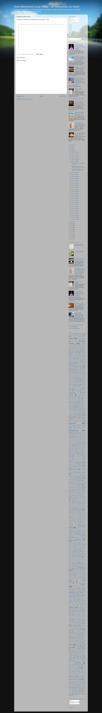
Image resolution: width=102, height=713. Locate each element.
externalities (78, 434)
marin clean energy (77, 513)
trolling (83, 680)
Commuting (81, 391)
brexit (81, 365)
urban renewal (77, 684)
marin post (71, 521)
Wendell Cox (76, 690)
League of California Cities (76, 499)
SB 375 (76, 625)
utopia (77, 686)
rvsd (83, 618)
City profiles (83, 381)
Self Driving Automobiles (80, 634)
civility (84, 383)
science (74, 632)
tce (83, 669)
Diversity (70, 416)
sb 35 (72, 625)
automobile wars (72, 355)
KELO (72, 491)
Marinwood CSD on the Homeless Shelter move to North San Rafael (80, 68)
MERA (76, 548)
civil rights (79, 383)
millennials (81, 554)
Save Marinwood (74, 326)
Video (70, 687)
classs (70, 385)
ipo (82, 479)
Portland (70, 589)
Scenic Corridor (80, 630)
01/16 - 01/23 (74, 217)
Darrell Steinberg (78, 403)
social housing (77, 647)
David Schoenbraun (80, 406)
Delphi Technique (80, 407)
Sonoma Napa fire (82, 650)
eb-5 (71, 421)
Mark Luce (77, 543)
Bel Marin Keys (81, 357)
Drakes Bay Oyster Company (76, 420)
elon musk (82, 426)
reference (81, 606)
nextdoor (75, 563)
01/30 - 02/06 (74, 213)
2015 (71, 233)
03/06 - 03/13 (74, 206)
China (78, 380)
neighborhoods (79, 562)
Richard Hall (82, 611)
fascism (83, 437)
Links (70, 30)
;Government (71, 333)
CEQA (80, 379)
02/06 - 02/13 (74, 212)
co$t (78, 387)
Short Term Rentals (78, 638)
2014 (71, 235)
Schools (70, 632)
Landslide (70, 497)
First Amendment (80, 439)
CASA (74, 377)
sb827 (81, 629)
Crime (79, 398)
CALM (71, 373)
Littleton (81, 503)
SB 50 (81, 625)
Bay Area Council (72, 357)
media (82, 547)
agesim (75, 346)
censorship (74, 379)
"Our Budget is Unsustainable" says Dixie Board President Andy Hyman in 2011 (79, 314)
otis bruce (77, 570)
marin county (82, 516)
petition (76, 576)
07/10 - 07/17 (74, 182)
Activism (83, 339)
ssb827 (81, 652)
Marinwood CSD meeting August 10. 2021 (80, 259)
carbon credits (76, 376)
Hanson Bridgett (71, 459)
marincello (81, 522)
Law (84, 498)
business (81, 369)
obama (75, 567)
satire (84, 623)
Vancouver (82, 686)
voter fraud (79, 687)
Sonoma (76, 650)
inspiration (79, 478)
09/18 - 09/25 (74, 172)
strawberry (71, 658)
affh (73, 341)
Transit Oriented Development (79, 677)
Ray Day (71, 603)
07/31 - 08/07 (74, 180)
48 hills (70, 335)
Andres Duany (78, 350)
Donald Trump (82, 418)
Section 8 (83, 633)
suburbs (70, 661)
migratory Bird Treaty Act (75, 552)
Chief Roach (74, 380)
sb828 (70, 630)
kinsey (75, 493)
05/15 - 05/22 (74, 191)
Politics (83, 585)
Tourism (83, 675)
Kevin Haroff (78, 491)
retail (77, 610)
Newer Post (20, 96)
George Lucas (73, 451)
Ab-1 (76, 336)
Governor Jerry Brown (77, 456)
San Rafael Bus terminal (75, 622)
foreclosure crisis (76, 440)
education (71, 426)
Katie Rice (83, 490)
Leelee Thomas (81, 501)
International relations (72, 479)
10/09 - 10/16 (74, 159)
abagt (84, 338)
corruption (79, 395)
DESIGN (83, 410)
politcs (77, 583)
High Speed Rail (72, 463)
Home (41, 96)
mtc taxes (80, 558)
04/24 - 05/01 (74, 197)
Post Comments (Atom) (27, 99)
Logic (81, 505)
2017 (71, 229)
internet (79, 479)
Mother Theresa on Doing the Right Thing (79, 245)
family (75, 437)
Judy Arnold (80, 487)
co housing (73, 387)
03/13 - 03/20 (74, 204)
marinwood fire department (75, 530)
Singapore (70, 641)
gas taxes (74, 448)
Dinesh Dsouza (71, 413)
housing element (73, 469)
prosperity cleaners (72, 597)
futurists (70, 445)
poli (83, 581)
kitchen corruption (81, 493)
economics (72, 423)
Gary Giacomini (81, 445)
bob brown (80, 362)
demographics (80, 409)
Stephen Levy (79, 655)
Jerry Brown (81, 483)
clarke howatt (76, 384)
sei (70, 634)
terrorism (73, 672)
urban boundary (74, 683)
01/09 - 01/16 (74, 219)
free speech (80, 443)
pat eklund (76, 573)
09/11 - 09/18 (74, 174)
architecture (83, 353)
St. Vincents (75, 654)
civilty (71, 384)
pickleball (75, 577)
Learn (75, 501)
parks (81, 572)
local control (76, 505)
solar (77, 648)
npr (83, 566)
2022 (71, 150)
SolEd (82, 648)
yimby (70, 694)
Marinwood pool (77, 537)
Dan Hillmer (82, 402)
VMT (74, 687)
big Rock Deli (82, 358)
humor (84, 473)
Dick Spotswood (79, 411)
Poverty (79, 589)
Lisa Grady (76, 503)
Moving (75, 556)
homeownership (72, 466)
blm (77, 361)
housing (83, 466)
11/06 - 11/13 (74, 155)
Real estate (77, 603)
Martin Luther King (73, 544)
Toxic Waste (71, 33)
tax (73, 668)
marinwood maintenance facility (76, 531)
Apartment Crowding (73, 353)
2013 (71, 236)
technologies (71, 671)
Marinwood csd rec (80, 529)
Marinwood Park (79, 534)
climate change (75, 385)
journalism (82, 486)
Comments (72, 20)
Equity (80, 432)
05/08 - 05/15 (74, 193)
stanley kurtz (72, 655)
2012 (71, 238)
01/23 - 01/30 (74, 215)
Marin (80, 512)
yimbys (75, 694)
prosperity (82, 596)
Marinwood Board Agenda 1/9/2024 (76, 98)
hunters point (74, 475)
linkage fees (71, 503)
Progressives (71, 595)
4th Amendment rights (76, 335)
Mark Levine (71, 543)
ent (82, 428)
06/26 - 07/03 (74, 183)
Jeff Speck (76, 483)
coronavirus (71, 395)
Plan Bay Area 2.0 (78, 578)
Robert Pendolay (81, 614)
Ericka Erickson (78, 433)
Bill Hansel (83, 359)
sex (83, 637)
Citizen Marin (76, 381)
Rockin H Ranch (81, 615)
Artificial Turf (73, 354)
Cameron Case (71, 375)
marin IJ (75, 520)
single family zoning (78, 641)
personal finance (79, 574)
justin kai (79, 489)
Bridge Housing (78, 366)
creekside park (82, 397)
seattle (79, 633)
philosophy (70, 577)
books (76, 364)
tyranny (70, 682)
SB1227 (82, 626)
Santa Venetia (73, 623)
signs (73, 640)
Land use (77, 495)
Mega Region (71, 548)
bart (77, 355)
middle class (78, 551)
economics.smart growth (73, 424)
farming (78, 437)
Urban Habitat (81, 683)
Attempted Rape (81, 354)
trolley (79, 680)
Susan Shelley (80, 665)
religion (78, 607)
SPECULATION (79, 651)
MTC (79, 556)
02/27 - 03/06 (74, 208)
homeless (80, 465)
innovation (73, 478)
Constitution (81, 394)
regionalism (72, 607)
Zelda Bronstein (81, 694)
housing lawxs (83, 469)
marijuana (75, 512)
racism (84, 600)
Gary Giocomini (71, 447)
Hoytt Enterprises (77, 472)
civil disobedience (73, 383)
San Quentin (83, 620)
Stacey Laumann (82, 654)
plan (79, 577)
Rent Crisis (72, 610)
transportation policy (76, 679)
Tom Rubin (77, 673)
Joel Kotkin (78, 484)
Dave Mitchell (81, 405)
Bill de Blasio (78, 359)
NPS (69, 567)
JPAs (73, 487)
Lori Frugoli (75, 506)
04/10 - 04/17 (74, 198)
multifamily (78, 560)
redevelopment (72, 606)
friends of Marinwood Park (79, 444)
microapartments (75, 550)
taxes (78, 668)
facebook (77, 436)
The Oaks (78, 672)
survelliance (71, 664)
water (79, 688)
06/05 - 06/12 (74, 187)
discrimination (81, 413)
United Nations (76, 682)
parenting (72, 572)
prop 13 (76, 595)
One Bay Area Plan (80, 569)
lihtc (83, 502)
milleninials (75, 554)
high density (79, 462)
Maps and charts (72, 32)
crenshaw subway (73, 398)
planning (70, 580)
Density (79, 410)
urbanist (72, 686)
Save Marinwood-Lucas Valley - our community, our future (46, 6)
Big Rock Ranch (71, 359)
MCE (74, 545)
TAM (79, 666)
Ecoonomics (82, 424)
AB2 (80, 336)
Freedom (70, 444)
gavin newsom (81, 448)
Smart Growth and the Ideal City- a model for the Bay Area (79, 113)
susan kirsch (71, 665)
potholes (75, 589)
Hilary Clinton (81, 463)
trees (75, 680)
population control (72, 588)
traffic (80, 676)
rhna (80, 610)
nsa (72, 567)
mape (70, 510)
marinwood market (72, 533)
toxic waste (73, 676)
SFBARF (70, 638)
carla (81, 376)
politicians (77, 585)
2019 (71, 225)
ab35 (83, 336)
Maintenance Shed (77, 509)
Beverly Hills (71, 358)
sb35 (79, 628)
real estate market (78, 604)
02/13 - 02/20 (74, 210)
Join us (70, 28)
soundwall (72, 651)
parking (77, 572)
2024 (71, 146)
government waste (76, 455)
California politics (72, 372)
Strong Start (82, 659)
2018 (71, 227)
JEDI (83, 482)
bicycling (76, 358)
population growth (80, 588)
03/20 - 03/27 (74, 202)
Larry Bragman (79, 498)
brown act (77, 368)
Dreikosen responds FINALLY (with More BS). (80, 124)
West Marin (75, 691)
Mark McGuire (82, 543)
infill (69, 478)
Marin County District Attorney (76, 517)
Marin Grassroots (78, 518)
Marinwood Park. (72, 535)
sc (74, 630)
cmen (82, 385)
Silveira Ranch (79, 640)
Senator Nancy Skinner (74, 636)
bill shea (72, 361)
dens (76, 410)
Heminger (76, 461)
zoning (70, 695)
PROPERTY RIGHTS (75, 596)
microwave (72, 551)
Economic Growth (79, 421)
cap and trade (81, 375)
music (83, 560)
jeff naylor (71, 483)
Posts (71, 18)
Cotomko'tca (76, 397)
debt (69, 407)
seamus (75, 633)
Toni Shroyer (78, 675)
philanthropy (81, 576)
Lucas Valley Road (72, 507)
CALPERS (76, 373)
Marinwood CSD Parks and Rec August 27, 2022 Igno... (78, 170)
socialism (83, 647)
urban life (70, 684)
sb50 (70, 629)
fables (71, 436)
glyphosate (76, 452)
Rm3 (75, 614)
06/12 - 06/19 (74, 185)
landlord (82, 495)
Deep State (74, 407)
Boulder (80, 364)
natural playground (72, 562)
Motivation (71, 556)
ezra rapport (83, 434)
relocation (83, 607)
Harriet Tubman (78, 459)
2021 (71, 221)
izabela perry (72, 480)
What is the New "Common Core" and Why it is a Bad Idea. (79, 102)
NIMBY (79, 563)
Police (70, 583)
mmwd (83, 555)
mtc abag (76, 558)
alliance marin (76, 347)
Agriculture (80, 346)
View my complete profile (74, 328)
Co (84, 385)
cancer (76, 375)
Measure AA (77, 547)
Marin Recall (76, 521)
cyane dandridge (76, 401)
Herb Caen (82, 461)
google (82, 452)
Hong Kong (78, 466)
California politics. (81, 372)
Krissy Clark (73, 494)
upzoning (83, 682)
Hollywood (74, 465)
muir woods (80, 559)
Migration (83, 551)
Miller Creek (71, 555)
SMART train (75, 646)
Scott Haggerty (80, 632)
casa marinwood (81, 377)
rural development (76, 618)
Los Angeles (81, 506)
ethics (71, 434)
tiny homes (71, 673)
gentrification (71, 449)
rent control (83, 608)
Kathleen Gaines (76, 490)
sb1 (78, 626)
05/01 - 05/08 (74, 195)
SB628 (75, 629)
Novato (70, 566)
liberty (79, 502)
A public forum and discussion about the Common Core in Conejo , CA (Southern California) (80, 47)
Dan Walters (71, 403)
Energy (76, 428)
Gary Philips (78, 447)
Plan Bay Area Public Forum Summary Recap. (80, 304)
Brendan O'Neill (75, 365)
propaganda (82, 595)
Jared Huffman (78, 482)
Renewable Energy (76, 608)
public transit (72, 600)
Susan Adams (78, 664)
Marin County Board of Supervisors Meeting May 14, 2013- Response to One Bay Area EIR (80, 58)
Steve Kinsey (79, 657)
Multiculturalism (71, 560)
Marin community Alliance (77, 514)
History (70, 465)
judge (76, 487)
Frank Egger (81, 441)
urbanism (83, 684)
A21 (84, 335)
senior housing (78, 637)
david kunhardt (72, 406)
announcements (76, 351)
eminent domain (72, 427)
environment (72, 432)
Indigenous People (80, 476)
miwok (78, 555)
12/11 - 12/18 (74, 152)
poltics (74, 586)
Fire (69, 439)
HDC (72, 461)
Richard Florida (76, 611)
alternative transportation (79, 349)
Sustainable (71, 666)
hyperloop (81, 475)
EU (73, 434)
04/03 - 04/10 (74, 200)
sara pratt (79, 623)
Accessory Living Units (74, 339)
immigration (71, 476)
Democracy (71, 409)
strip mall (76, 659)
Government (72, 454)
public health (76, 599)
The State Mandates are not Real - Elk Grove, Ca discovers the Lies (80, 134)
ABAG (71, 338)
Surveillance (78, 662)
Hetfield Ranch (71, 462)
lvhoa (79, 507)
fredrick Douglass (72, 443)
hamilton (82, 458)
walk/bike (75, 688)
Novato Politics (77, 566)
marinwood (71, 524)
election (76, 426)
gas (81, 447)
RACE (79, 600)
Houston (70, 472)
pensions (71, 574)
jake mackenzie (79, 480)
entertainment (73, 430)
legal (69, 502)
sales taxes (79, 619)
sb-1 (73, 626)
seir (73, 634)
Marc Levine (75, 510)
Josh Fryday (76, 486)
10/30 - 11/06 (74, 157)
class (83, 384)
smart (79, 643)
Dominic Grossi (75, 418)
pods (79, 581)
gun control (76, 458)
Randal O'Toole (74, 602)
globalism (70, 452)
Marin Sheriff (83, 521)
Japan (73, 482)
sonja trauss (71, 650)
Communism (76, 390)
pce (82, 573)
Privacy (74, 593)
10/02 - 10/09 (74, 161)
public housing (82, 599)
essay (84, 433)
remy (71, 608)
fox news (74, 441)
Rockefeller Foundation (73, 615)
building (76, 369)
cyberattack (83, 401)
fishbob (70, 440)
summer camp (78, 661)
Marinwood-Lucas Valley (78, 540)
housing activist (73, 468)
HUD (84, 472)
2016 (71, 231)
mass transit (80, 544)
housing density (81, 468)
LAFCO (79, 494)
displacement (80, 414)
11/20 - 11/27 (74, 154)
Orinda (73, 570)
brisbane (70, 368)
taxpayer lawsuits (77, 669)
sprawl (74, 652)
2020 (71, 223)
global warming (81, 451)
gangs (74, 445)
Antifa (83, 351)
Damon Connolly (73, 402)
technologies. (78, 671)
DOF (77, 417)
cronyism (79, 399)
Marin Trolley (73, 522)
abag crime (80, 338)
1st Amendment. (79, 333)
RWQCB (70, 619)
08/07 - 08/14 (74, 178)
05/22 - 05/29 (74, 189)
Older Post (62, 96)
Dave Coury (75, 405)
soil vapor (72, 648)
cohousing (77, 388)
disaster (76, 413)
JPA (69, 487)
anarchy (72, 350)
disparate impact (72, 414)
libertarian (74, 502)
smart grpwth (78, 644)
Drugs (84, 420)
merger (79, 548)
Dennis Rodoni (71, 410)
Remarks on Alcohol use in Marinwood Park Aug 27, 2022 (78, 167)
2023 (71, 148)
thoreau (83, 672)
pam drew (83, 570)
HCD (84, 459)
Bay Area (81, 355)
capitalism (70, 376)
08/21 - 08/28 (74, 176)
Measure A (71, 547)
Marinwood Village (80, 538)
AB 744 (72, 336)
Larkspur (77, 497)
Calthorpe (82, 373)
